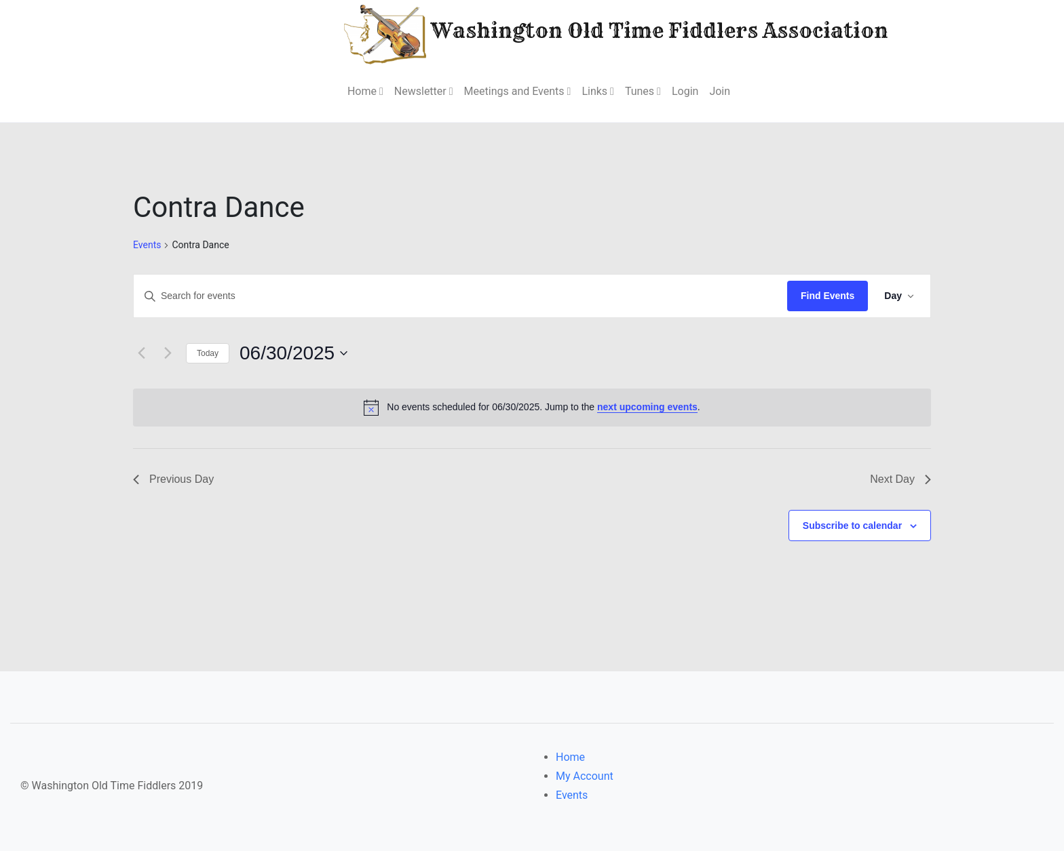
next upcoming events (647, 406)
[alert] (532, 408)
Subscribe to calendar (852, 525)
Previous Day (173, 479)
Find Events (827, 295)
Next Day (900, 479)
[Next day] (167, 353)
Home (570, 757)
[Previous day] (141, 353)
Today (207, 353)
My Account (584, 776)
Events (147, 244)
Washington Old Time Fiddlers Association (575, 33)
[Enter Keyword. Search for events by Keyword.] (460, 296)
